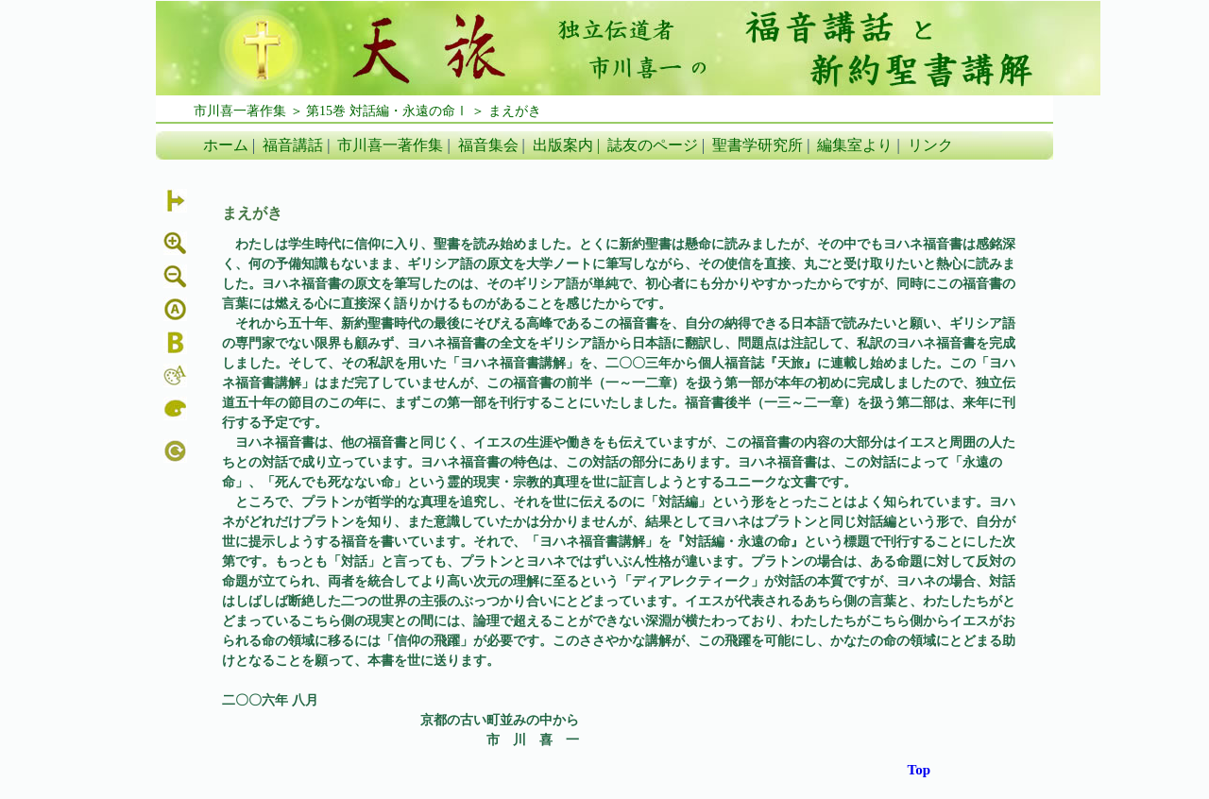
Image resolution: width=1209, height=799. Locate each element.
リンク (930, 145)
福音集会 (488, 145)
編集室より (855, 145)
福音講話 (293, 145)
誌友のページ (652, 145)
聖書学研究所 (757, 145)
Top (919, 769)
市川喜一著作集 (390, 145)
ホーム (225, 145)
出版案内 (563, 145)
